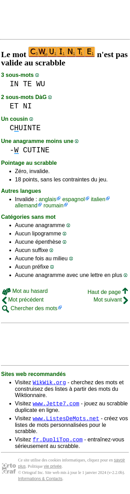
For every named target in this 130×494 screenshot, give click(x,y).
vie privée (52, 470)
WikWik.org (49, 383)
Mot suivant (111, 300)
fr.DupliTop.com (58, 443)
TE (27, 84)
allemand (26, 205)
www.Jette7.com (56, 405)
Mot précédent (23, 300)
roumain (53, 205)
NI (27, 106)
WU (40, 84)
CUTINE (36, 150)
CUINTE (25, 128)
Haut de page (107, 292)
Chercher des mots (30, 308)
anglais (47, 199)
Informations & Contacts (40, 482)
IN (14, 84)
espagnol (73, 199)
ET (14, 106)
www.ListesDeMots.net (66, 421)
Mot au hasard (25, 291)
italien (98, 199)
